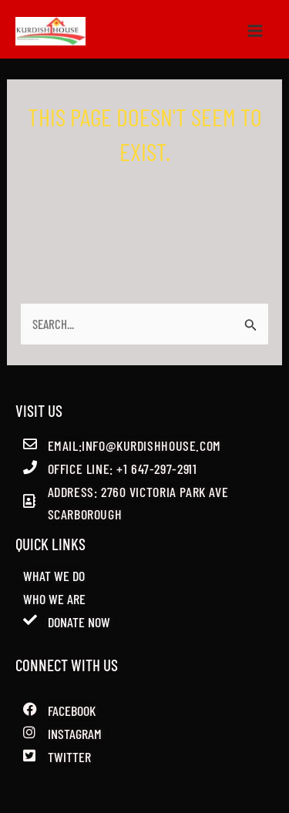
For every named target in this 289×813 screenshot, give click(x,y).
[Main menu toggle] (255, 31)
